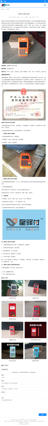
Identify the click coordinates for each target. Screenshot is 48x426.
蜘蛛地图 (35, 419)
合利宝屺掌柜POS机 (36, 340)
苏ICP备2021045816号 (24, 424)
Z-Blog (27, 422)
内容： (3, 397)
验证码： (3, 392)
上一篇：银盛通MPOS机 (7, 271)
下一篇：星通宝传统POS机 (8, 274)
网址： (3, 386)
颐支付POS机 (35, 319)
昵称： (3, 375)
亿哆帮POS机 (35, 298)
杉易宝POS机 (12, 319)
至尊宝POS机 (12, 298)
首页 (3, 9)
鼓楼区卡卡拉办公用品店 (27, 419)
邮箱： (3, 380)
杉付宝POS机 (12, 360)
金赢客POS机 (12, 340)
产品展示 (8, 9)
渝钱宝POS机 (35, 360)
